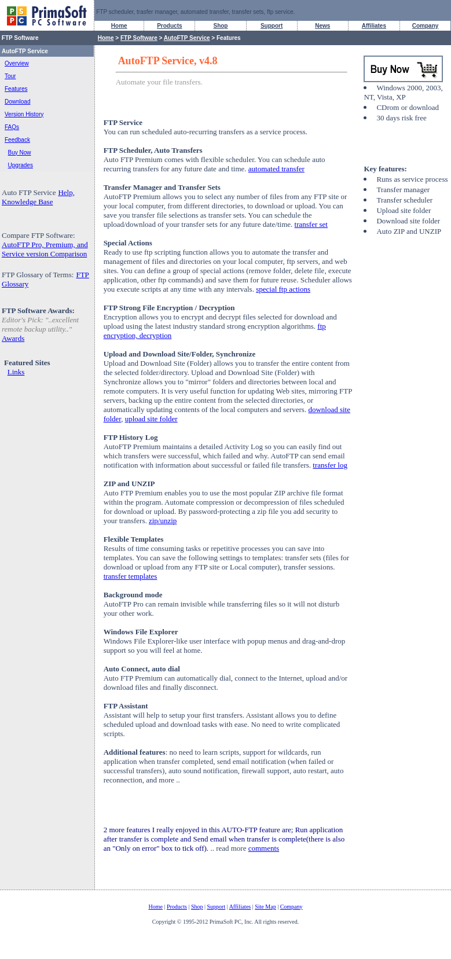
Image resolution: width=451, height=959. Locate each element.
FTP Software (138, 38)
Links (16, 372)
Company (425, 26)
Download (17, 101)
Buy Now (19, 152)
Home (119, 26)
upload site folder (151, 418)
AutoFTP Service (187, 38)
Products (169, 26)
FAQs (12, 127)
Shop (220, 26)
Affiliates (374, 26)
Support (272, 26)
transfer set (311, 224)
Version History (24, 114)
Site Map (265, 906)
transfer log (330, 465)
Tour (10, 76)
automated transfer (276, 168)
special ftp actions (283, 289)
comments (263, 848)
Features (16, 89)
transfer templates (130, 576)
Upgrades (20, 165)
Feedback (17, 140)
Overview (17, 63)
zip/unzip (163, 520)
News (322, 26)
